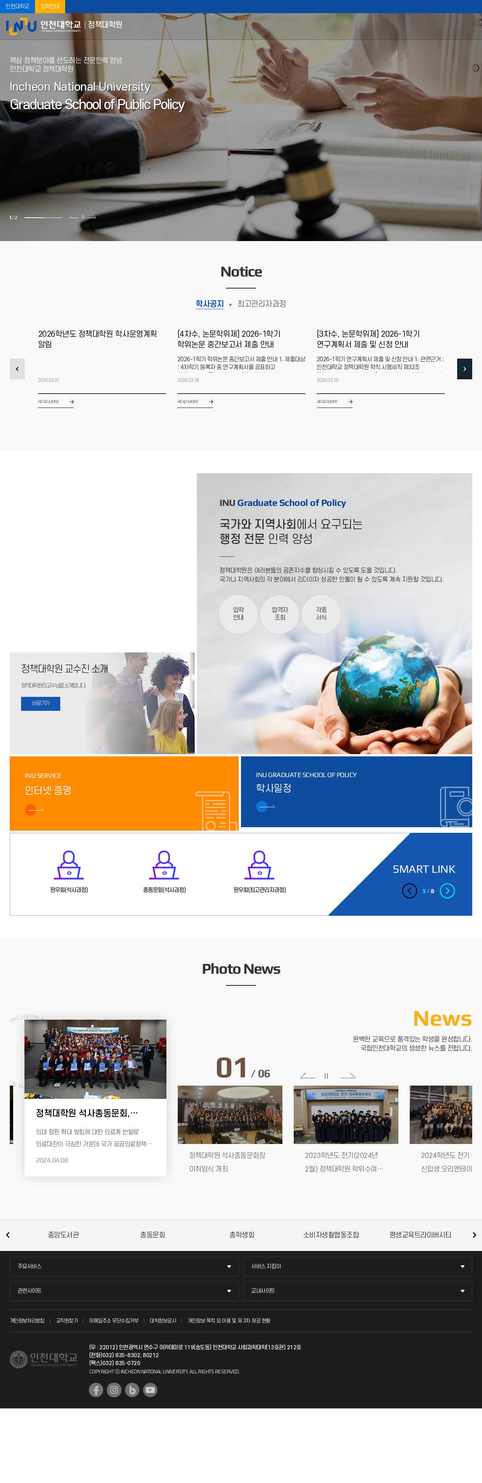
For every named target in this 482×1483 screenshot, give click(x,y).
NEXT (464, 369)
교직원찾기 (67, 1321)
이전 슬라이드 (74, 217)
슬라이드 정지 (83, 217)
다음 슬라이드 (91, 217)
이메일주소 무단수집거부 (113, 1321)
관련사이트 (29, 1291)
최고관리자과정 (261, 304)
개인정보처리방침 (27, 1321)
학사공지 (210, 304)
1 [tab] (33, 217)
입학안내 (50, 6)
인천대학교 (17, 6)
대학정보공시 (163, 1321)
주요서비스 (29, 1266)
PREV (17, 369)
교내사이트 (263, 1291)
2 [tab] (52, 217)
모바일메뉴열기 (470, 26)
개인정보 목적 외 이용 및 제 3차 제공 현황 (229, 1321)
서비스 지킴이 (266, 1266)
